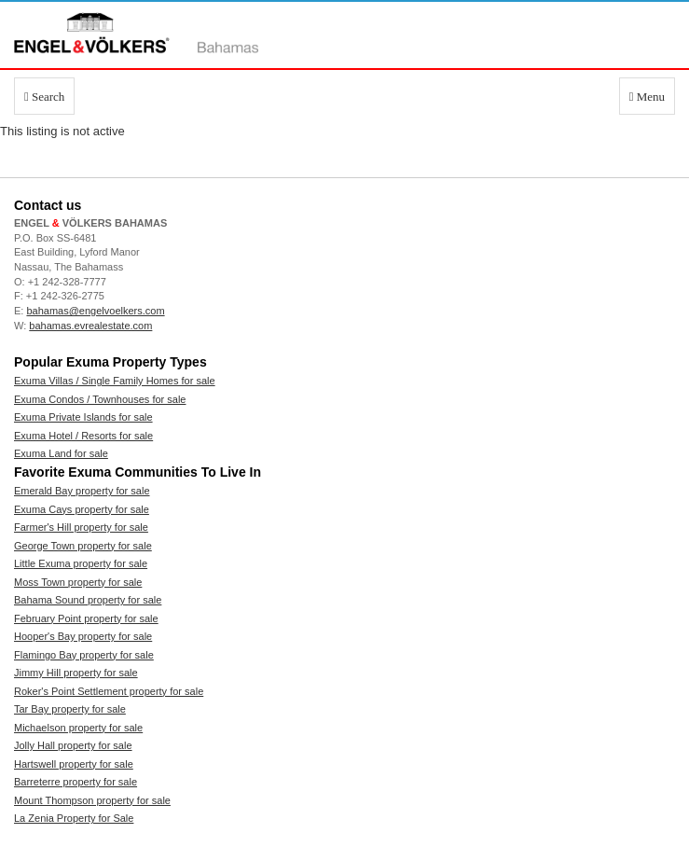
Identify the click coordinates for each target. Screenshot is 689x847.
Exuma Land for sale (61, 453)
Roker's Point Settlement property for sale (108, 691)
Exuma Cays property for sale (81, 509)
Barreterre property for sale (75, 781)
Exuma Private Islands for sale (83, 417)
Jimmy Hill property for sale (76, 672)
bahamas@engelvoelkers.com (95, 310)
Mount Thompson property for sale (92, 800)
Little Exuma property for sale (80, 563)
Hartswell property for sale (73, 764)
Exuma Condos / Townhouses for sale (100, 399)
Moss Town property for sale (78, 582)
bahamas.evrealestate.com (90, 325)
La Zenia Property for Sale (73, 818)
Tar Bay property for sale (70, 709)
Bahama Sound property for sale (87, 599)
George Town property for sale (83, 545)
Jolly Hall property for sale (73, 745)
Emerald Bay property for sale (82, 490)
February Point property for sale (86, 618)
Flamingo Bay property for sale (84, 654)
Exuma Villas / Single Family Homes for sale (114, 380)
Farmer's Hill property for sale (81, 527)
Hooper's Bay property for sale (83, 636)
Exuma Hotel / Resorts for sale (83, 435)
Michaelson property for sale (78, 727)
